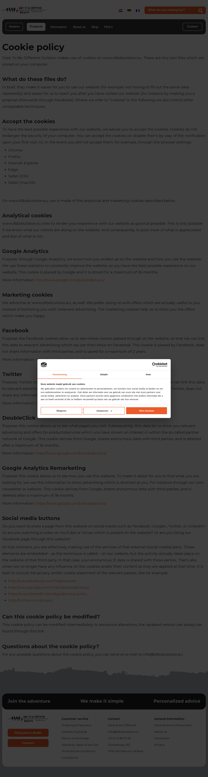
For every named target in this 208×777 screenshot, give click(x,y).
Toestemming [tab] (59, 374)
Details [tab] (104, 374)
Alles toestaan (146, 410)
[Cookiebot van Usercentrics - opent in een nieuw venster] (154, 364)
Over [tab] (148, 374)
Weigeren (61, 410)
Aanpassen (104, 410)
